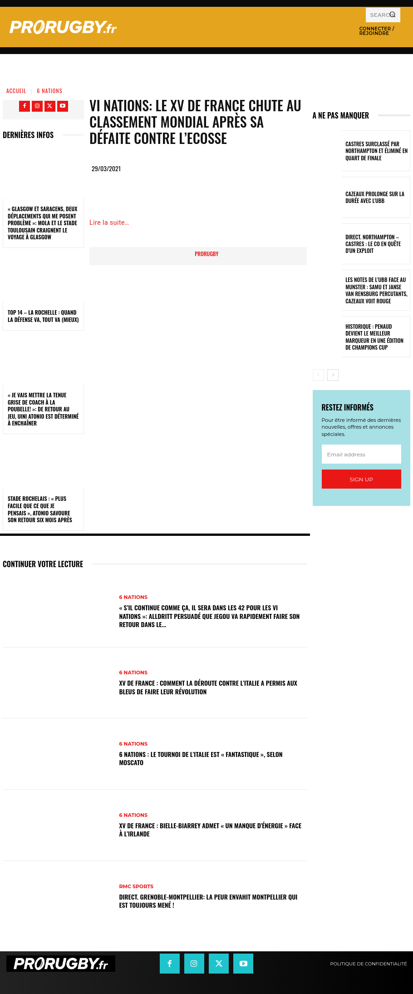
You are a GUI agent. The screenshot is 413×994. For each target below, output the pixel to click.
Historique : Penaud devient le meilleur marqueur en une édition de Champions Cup (376, 336)
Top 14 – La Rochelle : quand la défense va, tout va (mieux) (43, 315)
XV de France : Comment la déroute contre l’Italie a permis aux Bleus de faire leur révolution (208, 687)
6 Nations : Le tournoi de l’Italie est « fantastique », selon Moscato (200, 758)
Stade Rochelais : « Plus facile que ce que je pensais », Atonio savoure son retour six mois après (40, 509)
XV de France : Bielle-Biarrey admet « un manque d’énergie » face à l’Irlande (210, 829)
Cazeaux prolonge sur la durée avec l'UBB (372, 197)
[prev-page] (318, 375)
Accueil (16, 90)
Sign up (361, 479)
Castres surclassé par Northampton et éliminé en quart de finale (374, 150)
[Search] (392, 15)
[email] (362, 454)
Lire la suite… (109, 222)
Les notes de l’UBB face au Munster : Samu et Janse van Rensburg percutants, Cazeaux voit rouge (375, 290)
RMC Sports (136, 886)
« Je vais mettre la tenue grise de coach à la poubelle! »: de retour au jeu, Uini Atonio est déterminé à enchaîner (43, 409)
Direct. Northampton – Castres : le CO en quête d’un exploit (376, 243)
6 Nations (49, 90)
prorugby (206, 253)
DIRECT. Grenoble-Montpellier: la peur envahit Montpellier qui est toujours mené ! (208, 901)
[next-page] (333, 375)
